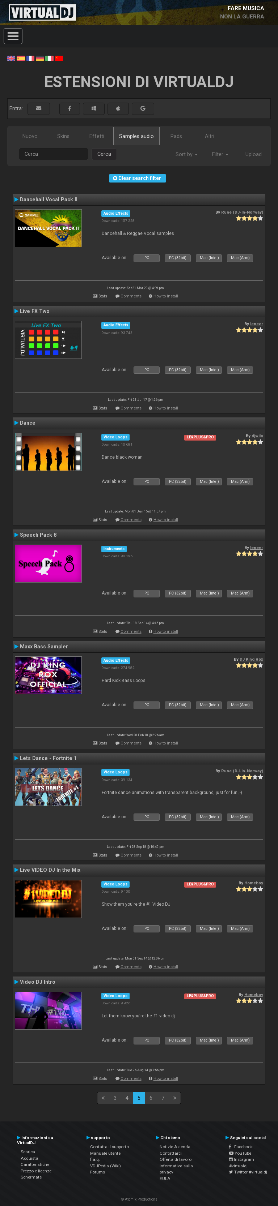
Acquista (29, 1158)
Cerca (104, 154)
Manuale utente (105, 1153)
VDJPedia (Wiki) (105, 1165)
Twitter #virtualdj (248, 1172)
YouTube (240, 1153)
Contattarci (171, 1153)
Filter (220, 154)
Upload (253, 154)
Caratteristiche (35, 1164)
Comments (131, 296)
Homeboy (253, 882)
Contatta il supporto (109, 1146)
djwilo (257, 435)
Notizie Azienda (175, 1146)
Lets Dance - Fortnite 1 (48, 758)
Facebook (241, 1146)
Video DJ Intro (37, 982)
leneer (256, 323)
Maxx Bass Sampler (44, 646)
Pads (176, 136)
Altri (209, 136)
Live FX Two (35, 311)
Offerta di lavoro (175, 1159)
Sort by (187, 154)
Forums (97, 1172)
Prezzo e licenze (36, 1170)
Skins (63, 136)
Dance (27, 423)
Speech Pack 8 (38, 535)
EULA (165, 1178)
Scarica (28, 1151)
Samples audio (136, 136)
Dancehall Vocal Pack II (48, 199)
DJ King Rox (251, 659)
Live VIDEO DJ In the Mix (50, 870)
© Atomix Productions (139, 1199)
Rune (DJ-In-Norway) (242, 212)
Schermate (31, 1177)
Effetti (96, 136)
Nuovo (30, 136)
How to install (165, 296)
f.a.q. (95, 1159)
